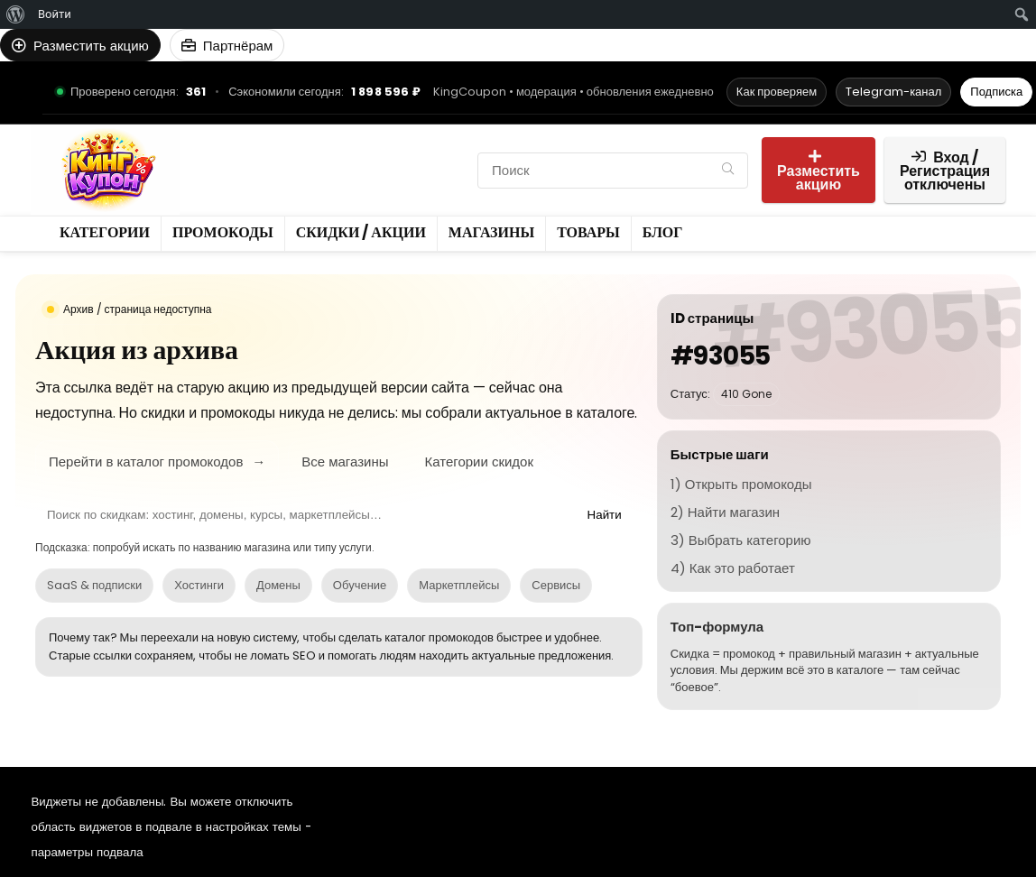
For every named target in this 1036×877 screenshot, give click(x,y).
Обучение (359, 585)
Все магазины (344, 461)
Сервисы (556, 585)
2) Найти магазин (725, 512)
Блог (218, 200)
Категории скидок (479, 461)
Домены (278, 585)
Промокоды (327, 139)
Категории (236, 139)
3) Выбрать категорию (741, 540)
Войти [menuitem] (54, 14)
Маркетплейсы (459, 585)
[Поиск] (728, 170)
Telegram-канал (893, 91)
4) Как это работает (733, 568)
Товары (437, 170)
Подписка (996, 91)
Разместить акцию (818, 172)
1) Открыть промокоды (741, 484)
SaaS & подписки (94, 585)
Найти (604, 515)
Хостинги (199, 585)
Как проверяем (776, 91)
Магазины (361, 170)
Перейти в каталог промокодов (157, 461)
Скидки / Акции (255, 170)
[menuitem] (16, 14)
